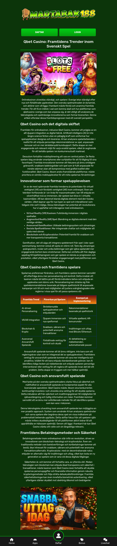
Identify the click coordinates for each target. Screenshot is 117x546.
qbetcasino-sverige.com (35, 112)
